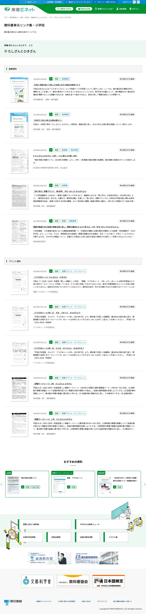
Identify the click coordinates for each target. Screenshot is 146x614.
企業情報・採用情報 (53, 2)
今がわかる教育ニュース (92, 524)
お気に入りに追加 (127, 79)
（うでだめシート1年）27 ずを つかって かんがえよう (59, 313)
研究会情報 (57, 537)
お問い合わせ (91, 599)
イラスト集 (114, 537)
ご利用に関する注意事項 (70, 599)
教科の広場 (84, 8)
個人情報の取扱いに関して (131, 599)
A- (134, 2)
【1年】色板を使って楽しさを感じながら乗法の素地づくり (59, 85)
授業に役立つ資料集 (33, 524)
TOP (6, 17)
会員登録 (121, 8)
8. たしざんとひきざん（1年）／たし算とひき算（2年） (58, 156)
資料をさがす (64, 8)
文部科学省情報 (31, 537)
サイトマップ (108, 599)
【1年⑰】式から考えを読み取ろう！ (49, 120)
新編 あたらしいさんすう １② (46, 17)
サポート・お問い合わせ (105, 2)
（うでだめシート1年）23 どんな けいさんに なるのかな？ (61, 348)
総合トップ (30, 2)
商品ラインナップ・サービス (78, 2)
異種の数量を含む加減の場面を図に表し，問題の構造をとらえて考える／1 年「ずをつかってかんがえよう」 (81, 227)
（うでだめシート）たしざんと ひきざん (52, 277)
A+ (138, 2)
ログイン (134, 8)
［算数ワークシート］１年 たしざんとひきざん (55, 419)
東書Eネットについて (45, 599)
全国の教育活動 (88, 537)
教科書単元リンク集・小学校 (21, 17)
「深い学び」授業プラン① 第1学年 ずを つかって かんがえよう (63, 191)
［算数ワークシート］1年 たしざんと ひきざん (55, 384)
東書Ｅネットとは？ (104, 8)
